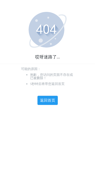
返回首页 (47, 100)
